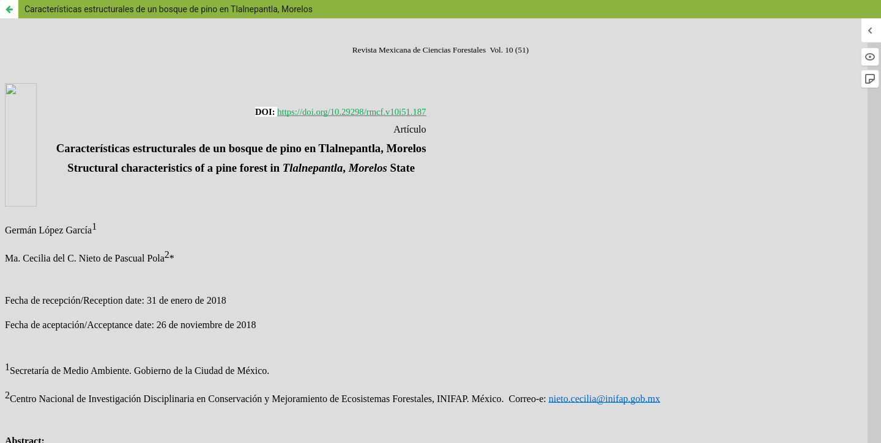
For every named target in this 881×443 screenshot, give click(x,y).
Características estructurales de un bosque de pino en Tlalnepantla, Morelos (168, 9)
